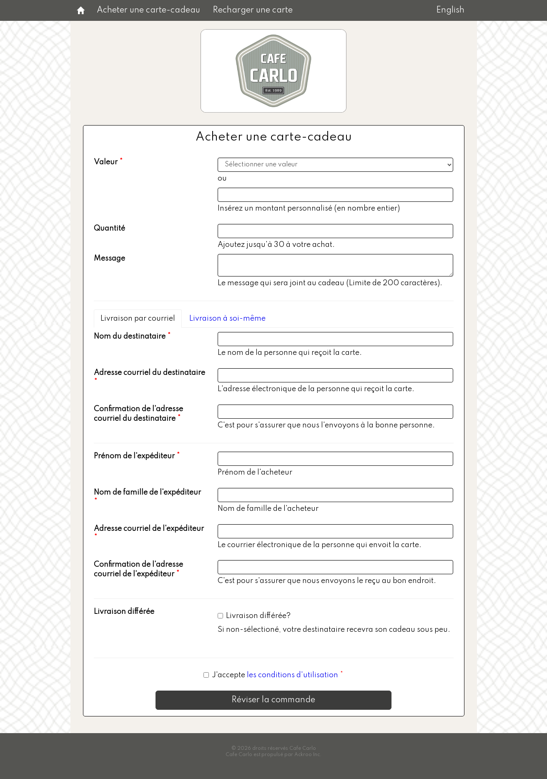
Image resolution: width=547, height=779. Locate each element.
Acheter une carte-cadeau (148, 10)
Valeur (106, 162)
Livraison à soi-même (227, 318)
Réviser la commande (273, 700)
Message (109, 258)
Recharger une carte (253, 10)
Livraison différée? (254, 616)
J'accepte (271, 675)
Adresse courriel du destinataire (149, 373)
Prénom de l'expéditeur (134, 456)
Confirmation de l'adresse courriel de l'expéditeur (138, 569)
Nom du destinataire (130, 336)
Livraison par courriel (137, 318)
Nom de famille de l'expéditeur (147, 492)
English (450, 10)
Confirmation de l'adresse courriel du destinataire (138, 413)
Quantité (109, 228)
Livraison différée (124, 612)
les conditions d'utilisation (292, 675)
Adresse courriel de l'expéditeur (149, 529)
